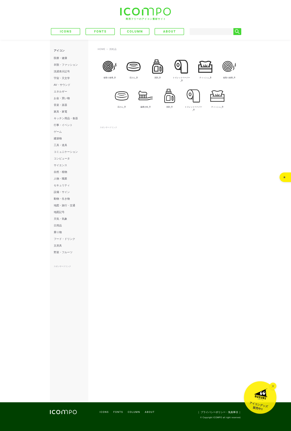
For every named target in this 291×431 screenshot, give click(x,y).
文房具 (58, 245)
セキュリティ (62, 185)
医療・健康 (60, 58)
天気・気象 (60, 218)
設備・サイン (62, 191)
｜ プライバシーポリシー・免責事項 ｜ (219, 412)
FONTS (100, 31)
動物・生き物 (62, 198)
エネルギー (60, 91)
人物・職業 (60, 178)
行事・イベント (63, 125)
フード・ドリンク (64, 238)
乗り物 (58, 232)
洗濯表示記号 (62, 71)
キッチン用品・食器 (66, 118)
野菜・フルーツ (63, 252)
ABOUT (169, 31)
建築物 (58, 138)
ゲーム (58, 131)
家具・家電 (60, 111)
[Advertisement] (169, 138)
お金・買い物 (62, 98)
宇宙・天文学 (62, 78)
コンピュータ (62, 158)
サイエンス (60, 165)
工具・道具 (60, 145)
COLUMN (135, 31)
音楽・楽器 (60, 104)
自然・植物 (60, 171)
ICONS (66, 31)
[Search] (212, 31)
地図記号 (59, 212)
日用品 (58, 225)
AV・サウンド (62, 84)
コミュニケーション (66, 151)
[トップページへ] (145, 14)
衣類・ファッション (66, 64)
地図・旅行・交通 (64, 205)
